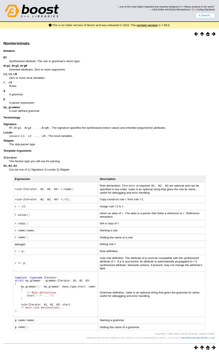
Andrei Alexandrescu (179, 9)
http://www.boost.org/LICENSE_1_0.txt (197, 346)
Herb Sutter (158, 9)
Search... (205, 15)
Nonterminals (16, 43)
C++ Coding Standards (203, 9)
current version (147, 25)
